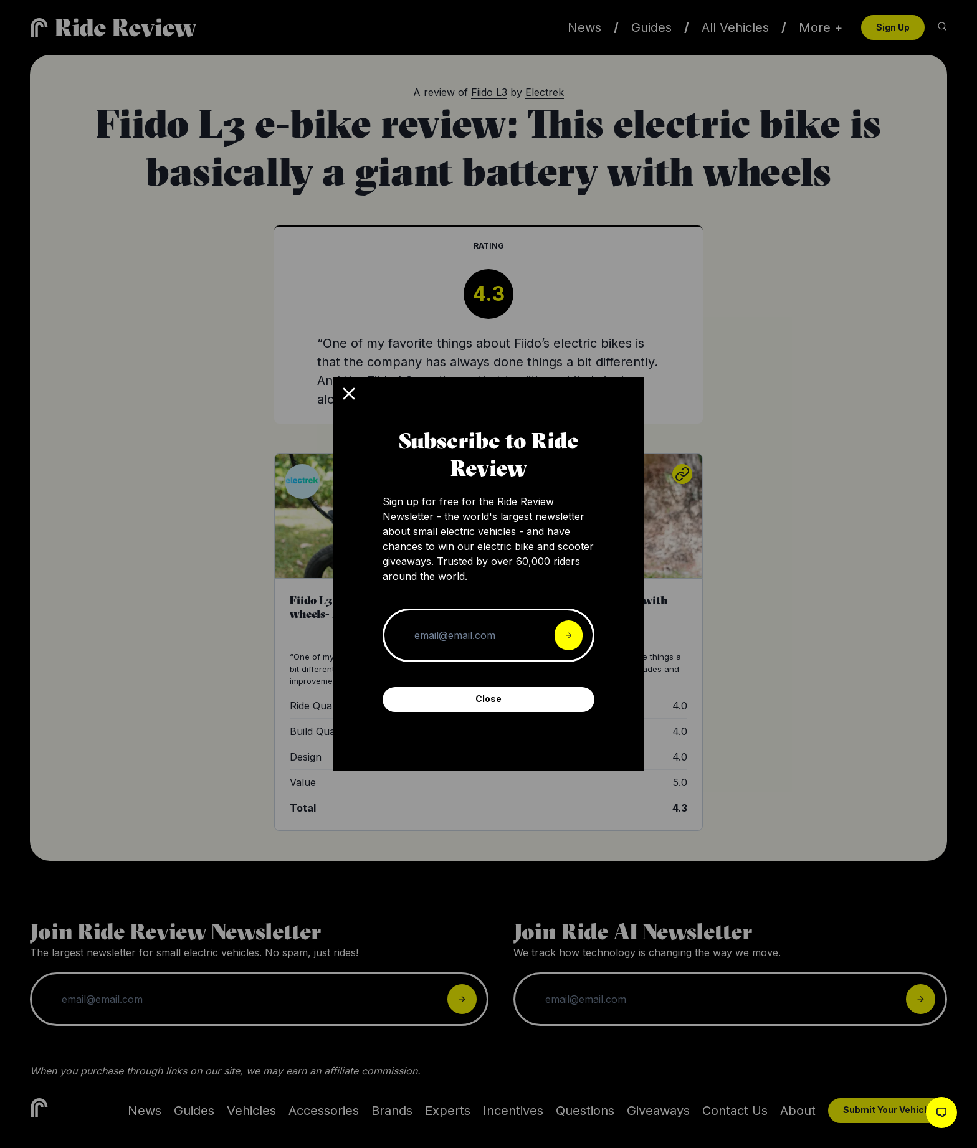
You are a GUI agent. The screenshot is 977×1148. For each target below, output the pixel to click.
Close (488, 698)
